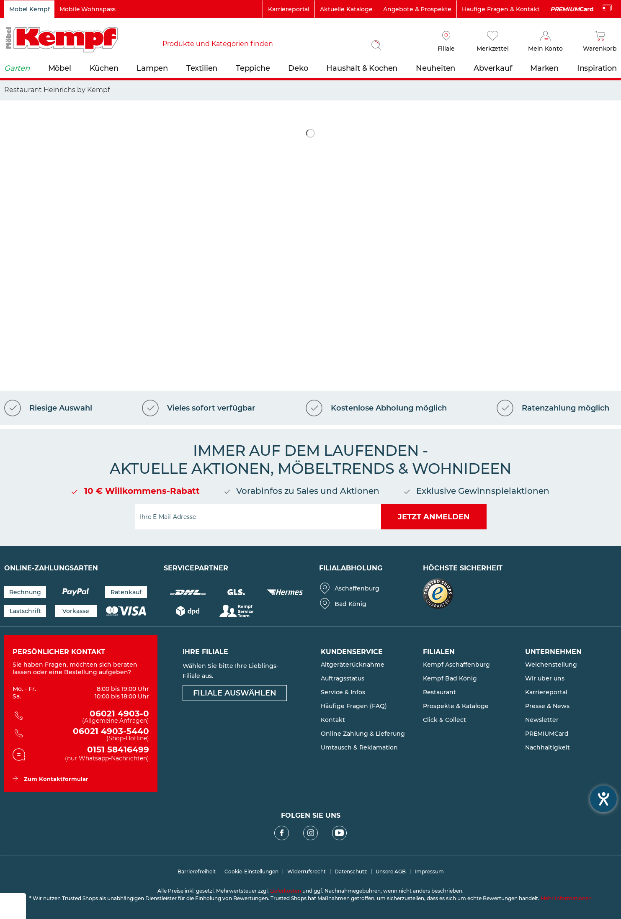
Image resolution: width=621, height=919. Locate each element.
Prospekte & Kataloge (456, 706)
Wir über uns (544, 678)
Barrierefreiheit (197, 871)
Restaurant (439, 692)
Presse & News (547, 706)
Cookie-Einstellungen (251, 871)
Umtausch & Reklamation (359, 747)
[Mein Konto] (545, 41)
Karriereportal (288, 9)
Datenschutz (351, 871)
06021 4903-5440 (87, 735)
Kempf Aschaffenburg (456, 664)
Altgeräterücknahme (352, 664)
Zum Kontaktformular (56, 778)
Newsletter (542, 720)
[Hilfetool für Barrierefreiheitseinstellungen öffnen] (603, 799)
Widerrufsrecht (306, 871)
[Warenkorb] (600, 41)
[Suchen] (376, 44)
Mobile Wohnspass (87, 9)
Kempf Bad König (450, 678)
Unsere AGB (391, 871)
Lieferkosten (285, 891)
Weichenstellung (551, 664)
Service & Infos (343, 692)
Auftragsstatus (342, 678)
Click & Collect (444, 720)
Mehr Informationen (566, 898)
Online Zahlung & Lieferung (363, 733)
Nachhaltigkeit (547, 747)
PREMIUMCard (547, 733)
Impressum (429, 871)
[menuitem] (274, 44)
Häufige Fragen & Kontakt (501, 9)
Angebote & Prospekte (417, 9)
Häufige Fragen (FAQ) (354, 706)
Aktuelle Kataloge (346, 9)
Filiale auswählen (234, 693)
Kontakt (333, 720)
